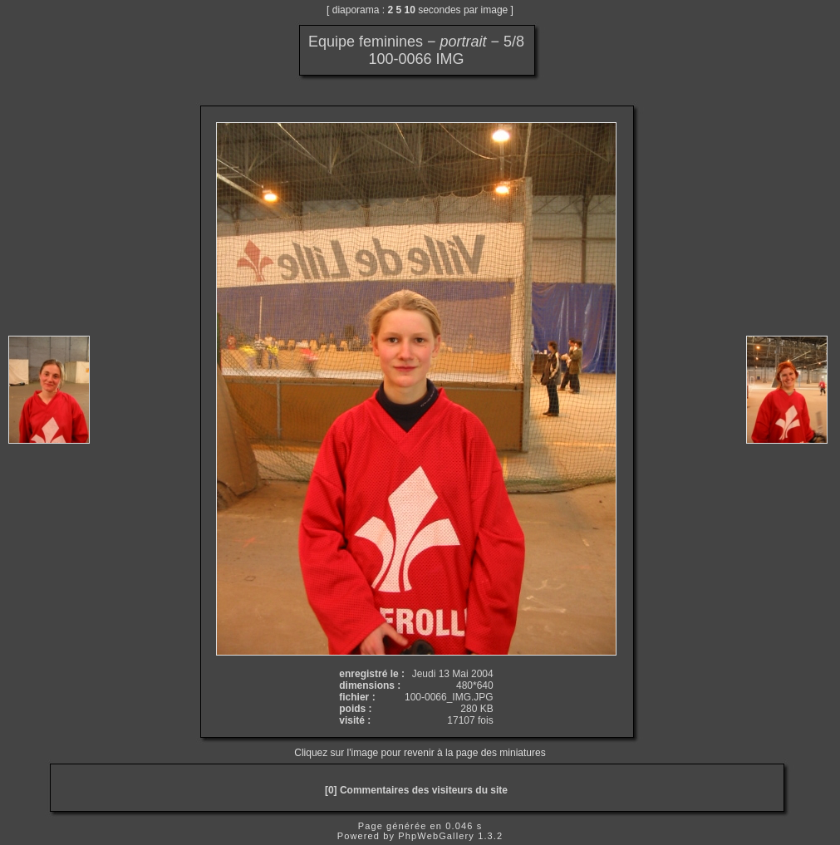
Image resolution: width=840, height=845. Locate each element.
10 (410, 10)
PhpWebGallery (436, 836)
